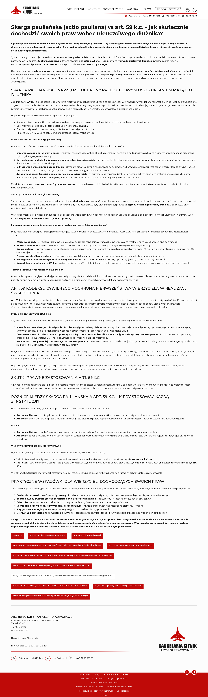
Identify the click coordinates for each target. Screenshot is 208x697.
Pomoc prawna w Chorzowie (104, 682)
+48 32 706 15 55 (84, 658)
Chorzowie (32, 638)
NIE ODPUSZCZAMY (168, 9)
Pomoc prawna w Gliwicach (89, 687)
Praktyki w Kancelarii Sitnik (119, 687)
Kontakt (94, 9)
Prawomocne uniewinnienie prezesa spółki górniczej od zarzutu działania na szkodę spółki (51, 565)
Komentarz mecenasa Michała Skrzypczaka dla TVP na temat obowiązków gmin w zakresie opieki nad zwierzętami (62, 555)
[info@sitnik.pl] (48, 658)
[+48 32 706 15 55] (71, 658)
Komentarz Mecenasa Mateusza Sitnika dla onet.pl (130, 545)
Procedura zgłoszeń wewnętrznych (96, 691)
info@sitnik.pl (60, 658)
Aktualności (85, 674)
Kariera (133, 9)
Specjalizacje (113, 9)
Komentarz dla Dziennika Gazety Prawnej (47, 535)
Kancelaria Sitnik (110, 674)
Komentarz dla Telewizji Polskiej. (87, 535)
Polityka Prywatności (117, 678)
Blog (147, 9)
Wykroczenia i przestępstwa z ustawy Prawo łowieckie (118, 585)
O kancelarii (75, 9)
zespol (104, 695)
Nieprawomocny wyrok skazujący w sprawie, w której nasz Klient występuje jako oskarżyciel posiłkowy (57, 545)
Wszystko (17, 535)
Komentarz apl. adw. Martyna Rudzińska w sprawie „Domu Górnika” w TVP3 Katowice (49, 585)
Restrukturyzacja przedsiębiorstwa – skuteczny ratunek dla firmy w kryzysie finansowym (50, 595)
